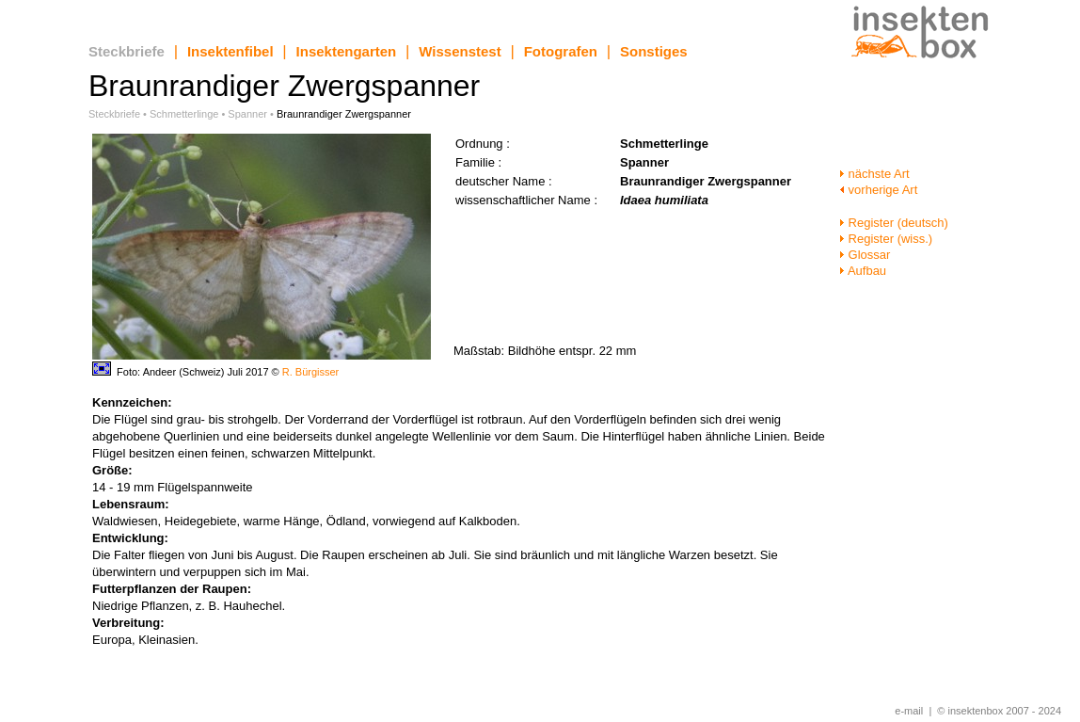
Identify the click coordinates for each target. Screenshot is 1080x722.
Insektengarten (346, 51)
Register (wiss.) (885, 239)
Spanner (247, 114)
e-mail (909, 710)
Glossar (864, 255)
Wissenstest (459, 51)
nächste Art (874, 174)
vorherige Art (878, 190)
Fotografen (560, 51)
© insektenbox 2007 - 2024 (999, 710)
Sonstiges (654, 51)
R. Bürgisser (311, 371)
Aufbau (862, 271)
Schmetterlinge (184, 114)
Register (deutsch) (893, 223)
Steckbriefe (126, 51)
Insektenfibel (230, 51)
